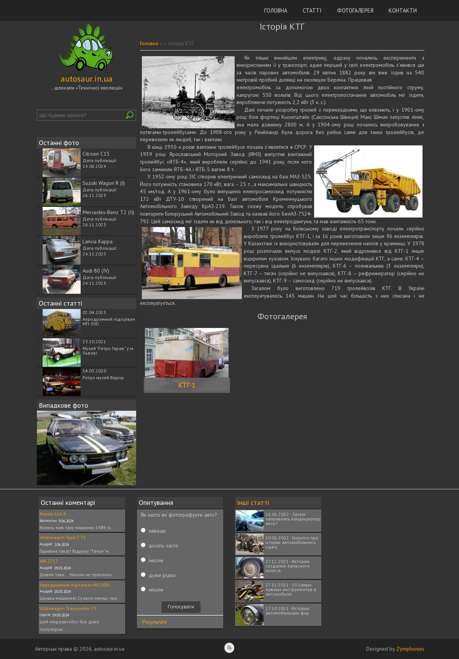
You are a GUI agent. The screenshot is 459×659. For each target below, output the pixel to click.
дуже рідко (162, 575)
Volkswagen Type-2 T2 (63, 537)
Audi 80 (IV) (96, 270)
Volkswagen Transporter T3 (68, 608)
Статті (312, 10)
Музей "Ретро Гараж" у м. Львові (108, 350)
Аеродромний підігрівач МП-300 (109, 321)
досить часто (163, 545)
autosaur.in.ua (86, 78)
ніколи (156, 589)
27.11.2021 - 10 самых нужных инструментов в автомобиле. (290, 589)
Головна (275, 10)
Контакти (403, 10)
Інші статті (253, 502)
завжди (157, 530)
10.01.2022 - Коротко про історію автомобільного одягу (291, 542)
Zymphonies (410, 648)
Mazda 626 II (53, 514)
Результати (155, 621)
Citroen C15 (96, 153)
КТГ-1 (186, 385)
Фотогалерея (355, 10)
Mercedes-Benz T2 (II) (108, 212)
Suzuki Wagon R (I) (104, 183)
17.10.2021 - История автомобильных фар (287, 610)
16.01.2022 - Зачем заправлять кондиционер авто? (293, 518)
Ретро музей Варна (103, 377)
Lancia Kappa (98, 241)
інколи (156, 560)
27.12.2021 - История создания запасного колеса (287, 565)
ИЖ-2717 (49, 561)
